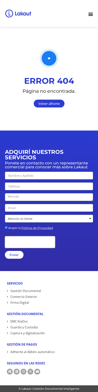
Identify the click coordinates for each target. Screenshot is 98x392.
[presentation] (30, 242)
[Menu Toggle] (90, 13)
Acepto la (30, 228)
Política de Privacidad (37, 228)
